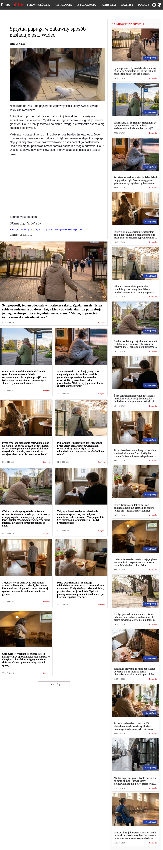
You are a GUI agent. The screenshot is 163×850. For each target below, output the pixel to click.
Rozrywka (108, 4)
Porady (143, 4)
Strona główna (38, 4)
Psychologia (86, 4)
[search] (159, 5)
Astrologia (63, 4)
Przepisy (127, 4)
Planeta (12, 4)
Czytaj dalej (54, 684)
